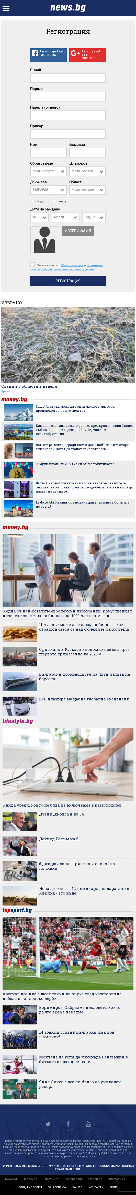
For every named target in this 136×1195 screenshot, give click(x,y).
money (17, 399)
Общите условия (72, 265)
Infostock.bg (117, 1179)
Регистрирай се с (48, 53)
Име (33, 145)
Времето (7, 391)
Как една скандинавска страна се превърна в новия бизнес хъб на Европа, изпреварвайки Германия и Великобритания (84, 429)
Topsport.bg (73, 1179)
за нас (77, 1187)
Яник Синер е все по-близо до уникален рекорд (80, 1084)
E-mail (35, 70)
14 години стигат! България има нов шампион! (76, 1034)
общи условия (30, 1187)
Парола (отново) (45, 107)
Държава (38, 182)
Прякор (36, 126)
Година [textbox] (90, 217)
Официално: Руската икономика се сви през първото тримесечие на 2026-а (84, 651)
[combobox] (48, 171)
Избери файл (78, 231)
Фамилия (77, 145)
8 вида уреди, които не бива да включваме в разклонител (62, 805)
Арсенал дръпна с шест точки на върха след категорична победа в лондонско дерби (62, 996)
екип (113, 1187)
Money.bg (30, 1179)
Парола (36, 89)
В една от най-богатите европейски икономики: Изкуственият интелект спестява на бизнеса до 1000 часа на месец (67, 613)
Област (75, 182)
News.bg (11, 1179)
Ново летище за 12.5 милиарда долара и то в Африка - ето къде (84, 890)
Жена (59, 201)
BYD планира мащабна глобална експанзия (84, 699)
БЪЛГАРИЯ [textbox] (40, 190)
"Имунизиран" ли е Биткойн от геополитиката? (75, 464)
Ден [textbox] (36, 217)
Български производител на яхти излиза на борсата (84, 676)
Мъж (37, 201)
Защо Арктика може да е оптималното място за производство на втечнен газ (75, 408)
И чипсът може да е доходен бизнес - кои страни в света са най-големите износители (84, 626)
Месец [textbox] (59, 217)
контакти (96, 1187)
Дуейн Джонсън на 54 (61, 814)
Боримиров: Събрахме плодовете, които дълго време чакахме (79, 1009)
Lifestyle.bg (51, 1179)
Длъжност (78, 163)
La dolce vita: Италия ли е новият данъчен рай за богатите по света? (82, 504)
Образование (41, 163)
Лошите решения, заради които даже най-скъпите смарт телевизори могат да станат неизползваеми (82, 447)
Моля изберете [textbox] (44, 171)
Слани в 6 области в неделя (29, 386)
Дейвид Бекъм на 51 (59, 838)
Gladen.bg (95, 1179)
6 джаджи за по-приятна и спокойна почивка (77, 865)
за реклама (57, 1187)
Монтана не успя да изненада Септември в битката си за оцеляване (83, 1059)
